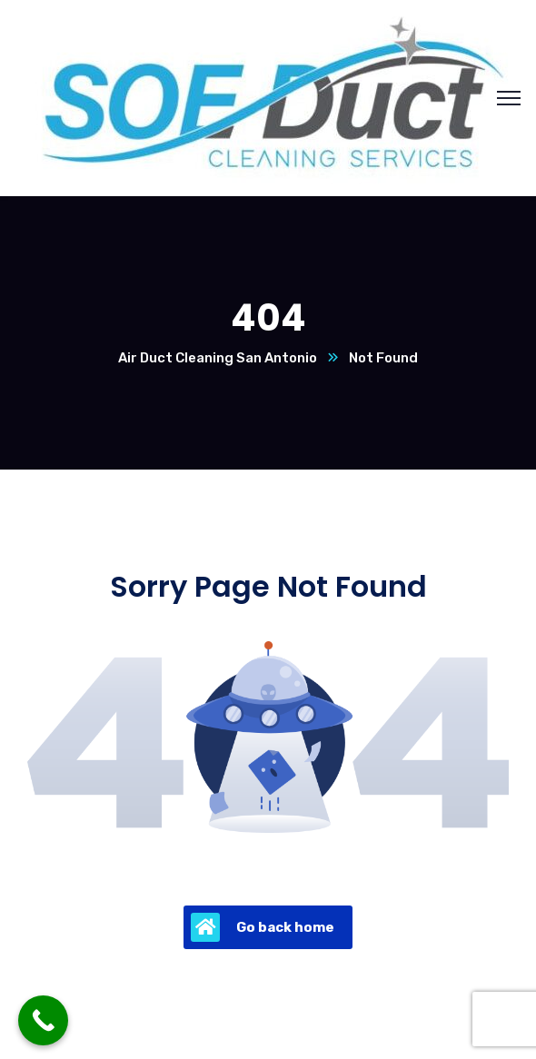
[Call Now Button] (43, 1020)
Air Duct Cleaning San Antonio (217, 358)
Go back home (262, 927)
